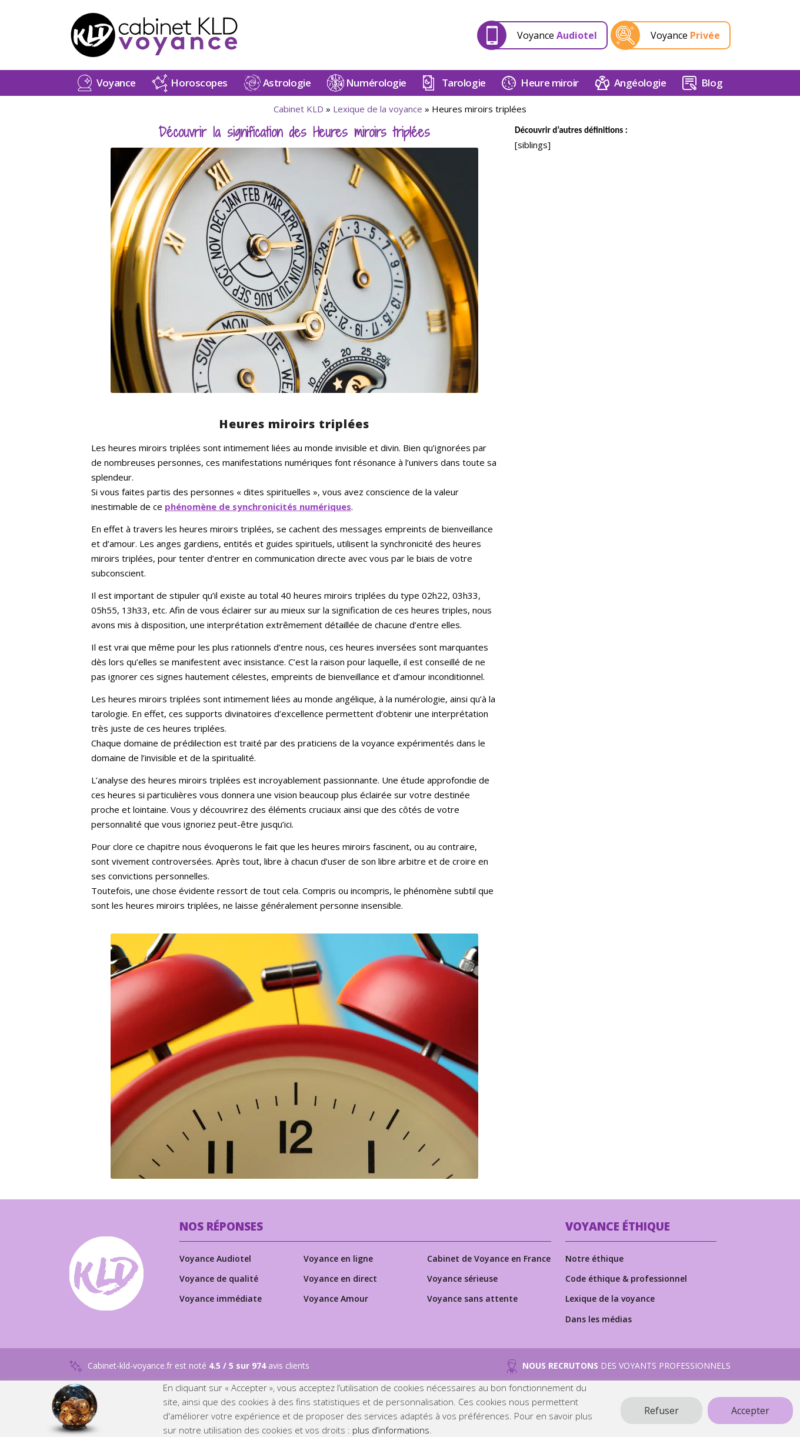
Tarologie (464, 89)
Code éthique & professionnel (626, 1285)
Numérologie (376, 89)
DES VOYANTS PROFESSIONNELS (618, 1373)
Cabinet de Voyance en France (489, 1265)
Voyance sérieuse (462, 1285)
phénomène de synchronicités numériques (258, 513)
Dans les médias (598, 1325)
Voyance (557, 38)
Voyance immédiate (220, 1305)
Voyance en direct (340, 1285)
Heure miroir (550, 89)
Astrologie (287, 89)
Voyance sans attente (472, 1305)
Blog (711, 89)
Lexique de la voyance (377, 116)
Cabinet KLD (299, 116)
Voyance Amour (336, 1305)
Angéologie (640, 89)
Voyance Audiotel (215, 1265)
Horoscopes (199, 89)
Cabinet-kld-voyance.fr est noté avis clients (189, 1373)
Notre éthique (594, 1265)
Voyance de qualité (218, 1285)
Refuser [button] (661, 1410)
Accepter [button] (750, 1410)
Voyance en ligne (338, 1265)
